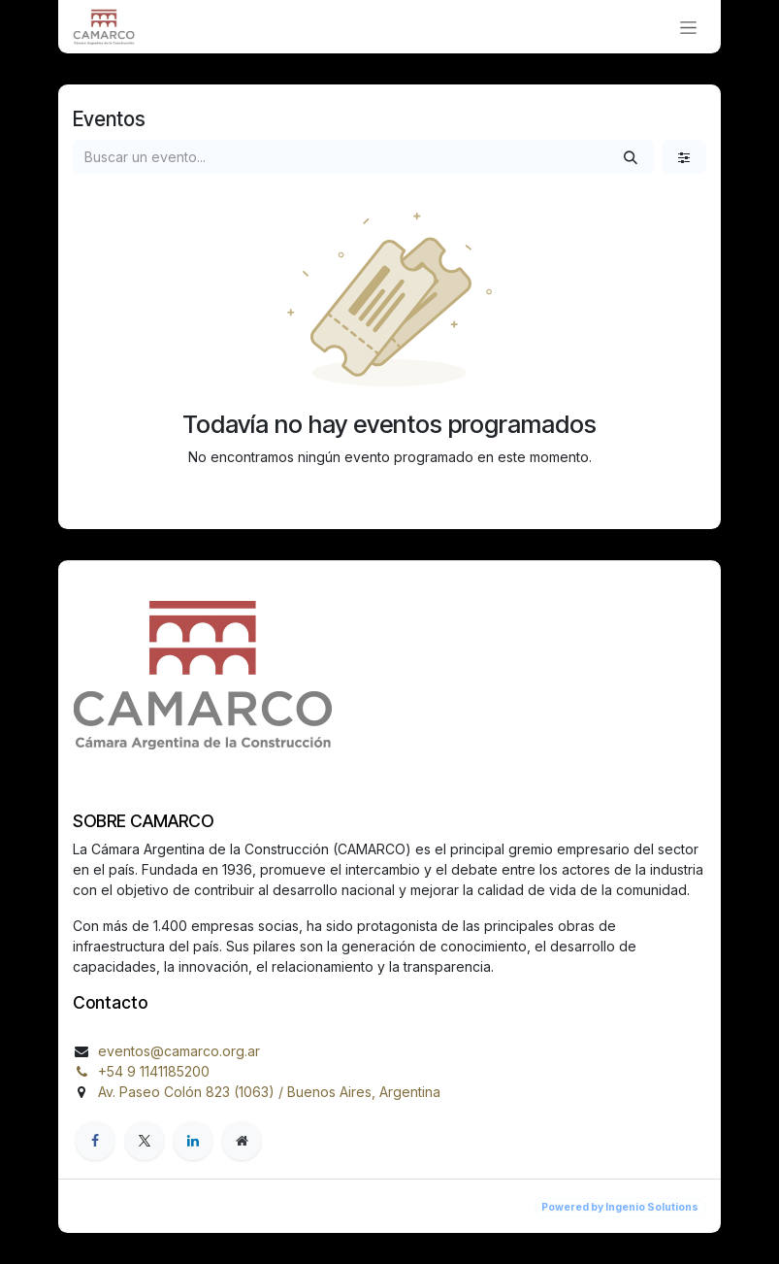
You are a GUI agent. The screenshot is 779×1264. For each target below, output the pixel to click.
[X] (144, 1140)
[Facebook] (95, 1140)
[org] (241, 1140)
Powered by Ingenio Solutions (619, 1207)
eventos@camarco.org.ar (179, 1051)
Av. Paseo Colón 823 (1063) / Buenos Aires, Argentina (269, 1091)
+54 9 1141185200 (154, 1071)
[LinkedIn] (193, 1140)
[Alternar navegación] (688, 27)
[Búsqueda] (630, 157)
